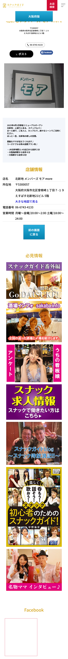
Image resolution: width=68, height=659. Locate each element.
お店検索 (52, 5)
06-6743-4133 (36, 44)
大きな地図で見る (26, 201)
